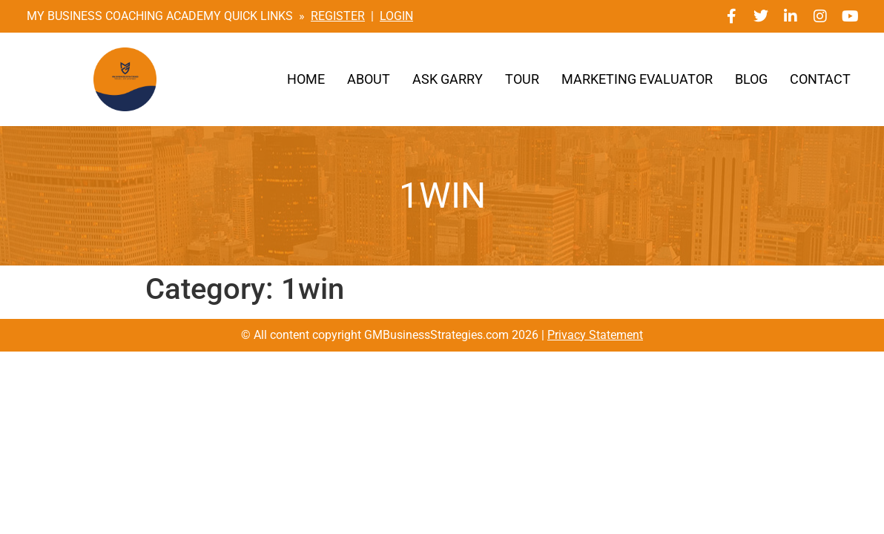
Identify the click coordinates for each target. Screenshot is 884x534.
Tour (522, 79)
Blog (751, 79)
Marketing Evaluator (637, 79)
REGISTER (338, 16)
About (368, 79)
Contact (820, 79)
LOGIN (396, 16)
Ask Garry (447, 79)
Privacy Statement (595, 335)
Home (306, 79)
